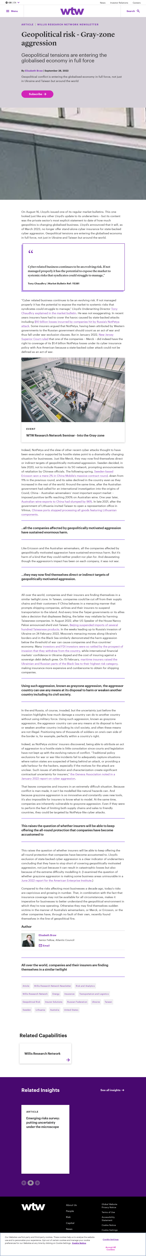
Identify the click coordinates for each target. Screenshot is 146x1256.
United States (71, 1009)
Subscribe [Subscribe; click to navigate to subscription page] (38, 94)
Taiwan (108, 1002)
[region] (73, 1244)
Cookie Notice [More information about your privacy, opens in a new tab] (79, 1243)
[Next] (37, 1210)
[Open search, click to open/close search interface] (133, 11)
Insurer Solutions (53, 1002)
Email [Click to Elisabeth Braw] (46, 945)
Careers (137, 2)
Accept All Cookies (111, 1248)
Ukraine (96, 1002)
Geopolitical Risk (31, 1002)
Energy (56, 994)
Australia (54, 1009)
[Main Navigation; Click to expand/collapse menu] (12, 11)
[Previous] (23, 1210)
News (103, 2)
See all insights (112, 1118)
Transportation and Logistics (94, 994)
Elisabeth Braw (34, 70)
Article (26, 986)
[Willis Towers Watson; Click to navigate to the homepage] (72, 11)
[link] (45, 1167)
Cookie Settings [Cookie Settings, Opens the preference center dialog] (111, 1239)
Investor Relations (119, 2)
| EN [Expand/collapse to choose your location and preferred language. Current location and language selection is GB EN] (12, 3)
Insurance (69, 994)
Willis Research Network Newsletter (52, 986)
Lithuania (40, 1009)
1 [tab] (29, 1210)
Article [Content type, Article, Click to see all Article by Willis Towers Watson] (27, 24)
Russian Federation (77, 1002)
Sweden (27, 1009)
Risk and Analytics (85, 986)
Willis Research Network (35, 994)
